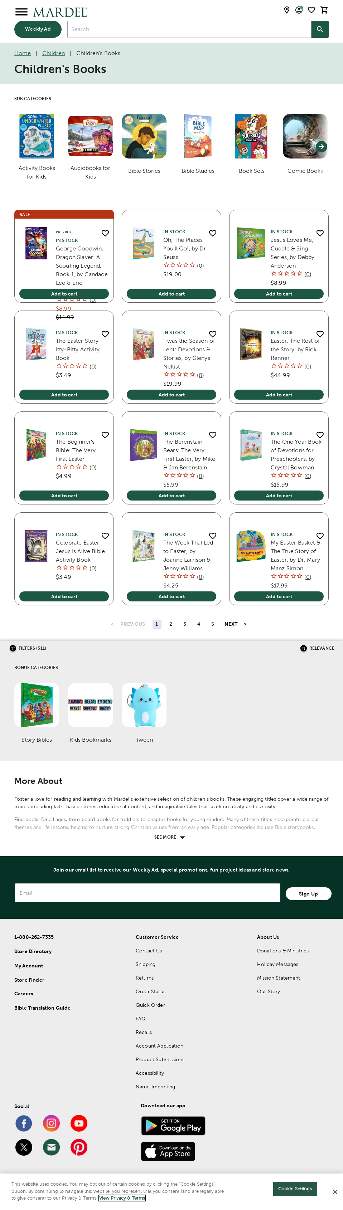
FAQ (141, 1018)
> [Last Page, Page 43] (245, 624)
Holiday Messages (277, 964)
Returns (145, 978)
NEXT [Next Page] (231, 624)
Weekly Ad (37, 29)
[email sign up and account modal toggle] (299, 10)
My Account (28, 966)
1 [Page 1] (156, 624)
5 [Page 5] (212, 624)
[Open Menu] (21, 12)
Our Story (268, 991)
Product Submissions (160, 1059)
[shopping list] (311, 10)
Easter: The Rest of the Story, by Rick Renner (295, 349)
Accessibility (150, 1073)
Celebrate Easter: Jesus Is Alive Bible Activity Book (80, 551)
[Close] (335, 1194)
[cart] (324, 10)
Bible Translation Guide (42, 1008)
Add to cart (64, 294)
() (93, 300)
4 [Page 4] (198, 624)
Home (22, 53)
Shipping (145, 964)
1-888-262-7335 (34, 937)
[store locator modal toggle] (286, 10)
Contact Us (149, 950)
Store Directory (33, 951)
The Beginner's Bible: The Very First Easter (76, 450)
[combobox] (189, 29)
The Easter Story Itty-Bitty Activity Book (78, 349)
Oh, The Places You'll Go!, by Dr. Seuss (185, 248)
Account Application (159, 1046)
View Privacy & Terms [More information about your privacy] (122, 1200)
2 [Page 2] (170, 624)
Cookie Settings (295, 1191)
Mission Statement (278, 978)
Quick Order (150, 1005)
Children (53, 53)
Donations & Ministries (283, 950)
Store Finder (29, 980)
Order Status (150, 991)
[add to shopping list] (105, 233)
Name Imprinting (155, 1086)
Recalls (144, 1032)
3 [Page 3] (184, 624)
